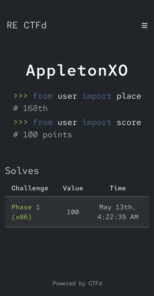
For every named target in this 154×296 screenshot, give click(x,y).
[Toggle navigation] (144, 25)
